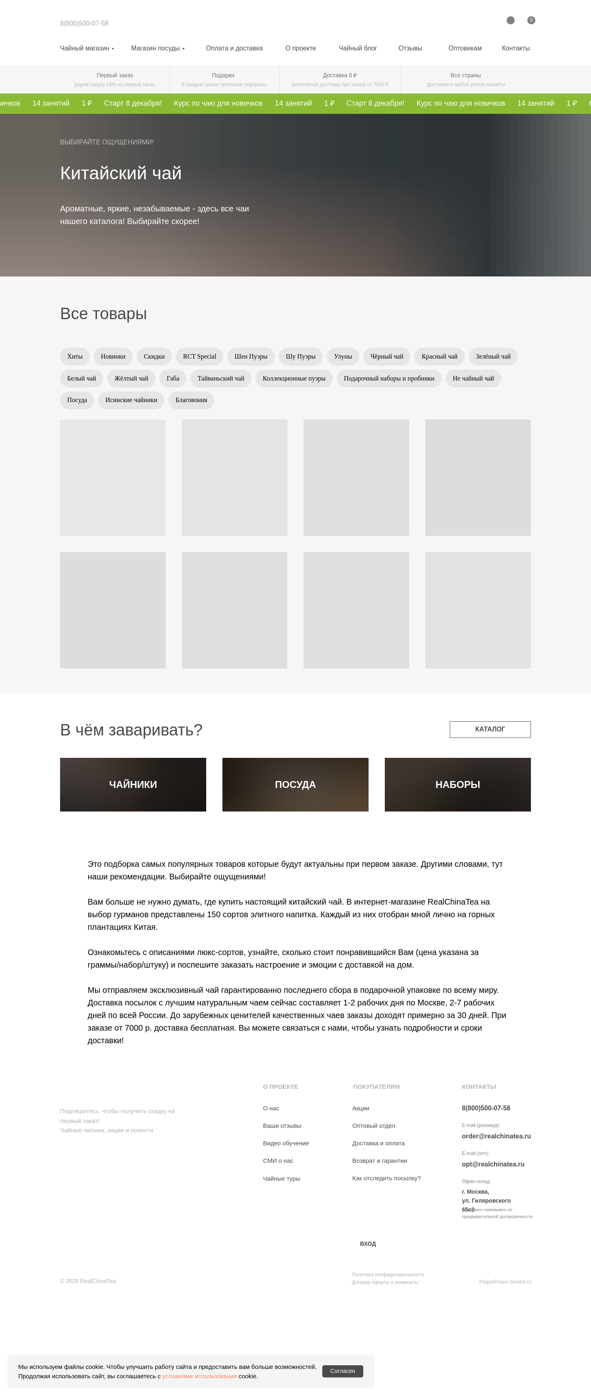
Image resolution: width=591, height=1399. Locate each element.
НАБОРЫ (458, 834)
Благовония (255, 403)
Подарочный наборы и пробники (450, 379)
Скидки (157, 356)
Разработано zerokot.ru (505, 1378)
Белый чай (136, 379)
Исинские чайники (194, 403)
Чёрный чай (395, 356)
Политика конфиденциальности (388, 1370)
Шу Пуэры (307, 356)
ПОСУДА (295, 834)
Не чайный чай (88, 403)
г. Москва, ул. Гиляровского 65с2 (486, 1296)
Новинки (115, 356)
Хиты (75, 356)
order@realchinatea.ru (496, 1232)
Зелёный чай (85, 379)
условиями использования (199, 1376)
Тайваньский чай (279, 379)
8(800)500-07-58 (84, 23)
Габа (230, 379)
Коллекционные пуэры (353, 379)
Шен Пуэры (256, 356)
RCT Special (203, 356)
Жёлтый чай (187, 379)
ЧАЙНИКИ (133, 834)
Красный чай (449, 356)
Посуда (139, 403)
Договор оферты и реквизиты (385, 1378)
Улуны (350, 356)
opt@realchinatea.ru (493, 1260)
